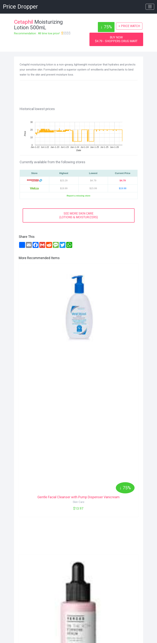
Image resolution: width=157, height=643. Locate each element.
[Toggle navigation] (150, 7)
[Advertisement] (80, 93)
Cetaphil (23, 22)
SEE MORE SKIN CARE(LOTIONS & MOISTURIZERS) (78, 215)
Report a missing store (78, 195)
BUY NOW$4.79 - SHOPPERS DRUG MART (116, 39)
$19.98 (122, 188)
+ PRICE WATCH (129, 26)
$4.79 (123, 180)
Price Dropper (20, 6)
